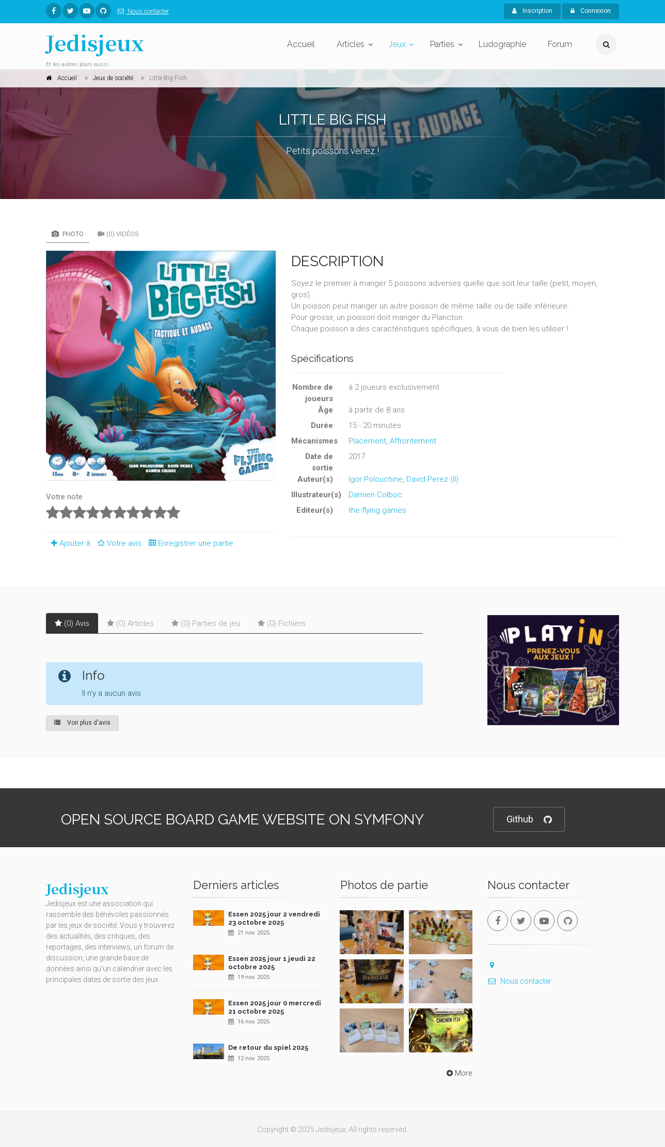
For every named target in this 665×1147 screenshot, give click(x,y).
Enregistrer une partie (188, 543)
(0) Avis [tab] (72, 623)
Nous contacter (141, 11)
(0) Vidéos (118, 234)
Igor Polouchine (376, 479)
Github (528, 819)
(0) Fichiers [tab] (282, 623)
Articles (351, 44)
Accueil (301, 44)
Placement (367, 441)
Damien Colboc (375, 494)
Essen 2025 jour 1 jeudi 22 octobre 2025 (271, 963)
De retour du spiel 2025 (268, 1047)
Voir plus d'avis (82, 722)
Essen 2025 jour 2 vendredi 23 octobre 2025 (274, 918)
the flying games (377, 510)
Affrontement (413, 441)
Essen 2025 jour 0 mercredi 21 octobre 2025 (274, 1007)
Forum (560, 44)
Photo (68, 234)
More (458, 1073)
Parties (442, 44)
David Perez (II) (432, 479)
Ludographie (502, 44)
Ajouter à (68, 543)
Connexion (591, 10)
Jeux (397, 44)
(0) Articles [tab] (130, 623)
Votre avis (118, 543)
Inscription (532, 10)
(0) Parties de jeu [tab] (205, 623)
